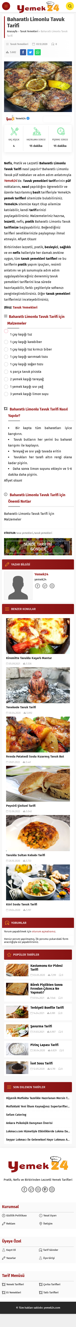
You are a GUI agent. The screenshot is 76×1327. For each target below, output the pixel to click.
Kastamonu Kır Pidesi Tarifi (46, 967)
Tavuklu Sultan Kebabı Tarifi (25, 855)
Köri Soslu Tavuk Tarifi (21, 904)
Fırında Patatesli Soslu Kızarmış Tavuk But (35, 756)
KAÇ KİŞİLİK (14, 139)
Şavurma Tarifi (41, 1026)
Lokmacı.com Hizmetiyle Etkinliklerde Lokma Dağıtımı (38, 1131)
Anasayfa (12, 31)
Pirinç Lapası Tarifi (44, 1045)
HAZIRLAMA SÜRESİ (36, 139)
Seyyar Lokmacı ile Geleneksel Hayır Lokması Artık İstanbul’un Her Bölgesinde (38, 1139)
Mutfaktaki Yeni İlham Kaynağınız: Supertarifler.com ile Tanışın (38, 1106)
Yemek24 (23, 118)
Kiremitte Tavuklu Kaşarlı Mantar (29, 658)
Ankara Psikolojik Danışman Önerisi (29, 1123)
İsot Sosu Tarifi (41, 1063)
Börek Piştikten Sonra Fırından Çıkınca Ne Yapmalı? (46, 988)
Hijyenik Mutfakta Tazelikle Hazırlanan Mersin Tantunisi (38, 1098)
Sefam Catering (16, 1115)
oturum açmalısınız (43, 931)
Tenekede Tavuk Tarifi (21, 707)
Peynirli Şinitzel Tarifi (20, 806)
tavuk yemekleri (43, 533)
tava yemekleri (24, 533)
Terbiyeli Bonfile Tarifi (47, 1008)
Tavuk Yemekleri (29, 31)
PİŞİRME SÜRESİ (60, 139)
